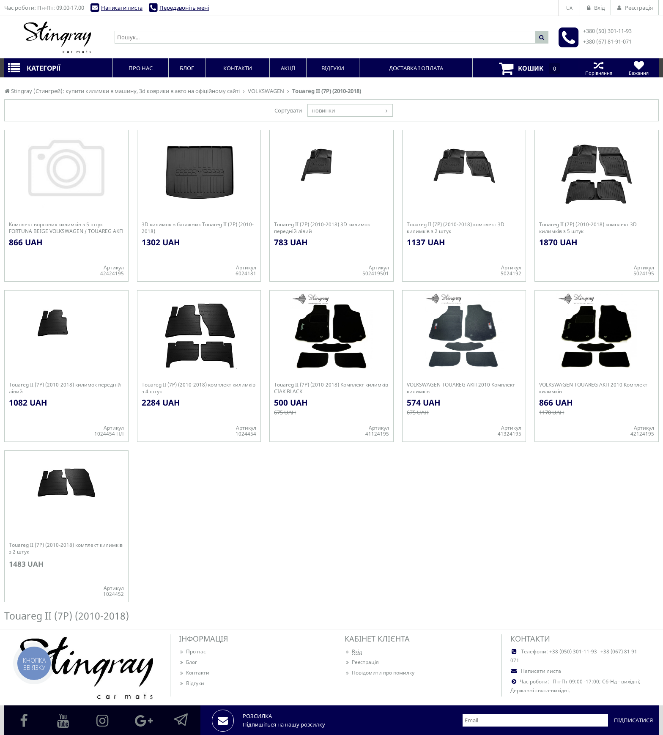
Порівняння (598, 67)
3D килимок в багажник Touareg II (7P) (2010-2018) (198, 228)
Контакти (194, 672)
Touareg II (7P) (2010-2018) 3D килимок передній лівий (322, 228)
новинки (323, 110)
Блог (188, 662)
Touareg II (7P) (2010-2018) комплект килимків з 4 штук (198, 388)
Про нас (192, 651)
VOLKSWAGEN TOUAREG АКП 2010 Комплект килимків (461, 388)
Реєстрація (362, 662)
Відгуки (191, 683)
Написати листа (121, 7)
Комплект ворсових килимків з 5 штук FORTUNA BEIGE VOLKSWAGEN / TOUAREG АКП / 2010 (66, 228)
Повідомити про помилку (379, 672)
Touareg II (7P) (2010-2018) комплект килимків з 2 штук (66, 548)
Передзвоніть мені (184, 7)
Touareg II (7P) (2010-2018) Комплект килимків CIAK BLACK (331, 388)
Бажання (639, 67)
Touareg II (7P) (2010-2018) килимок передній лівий (65, 388)
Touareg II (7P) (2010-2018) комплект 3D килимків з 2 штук (455, 228)
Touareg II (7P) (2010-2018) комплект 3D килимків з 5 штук (588, 228)
